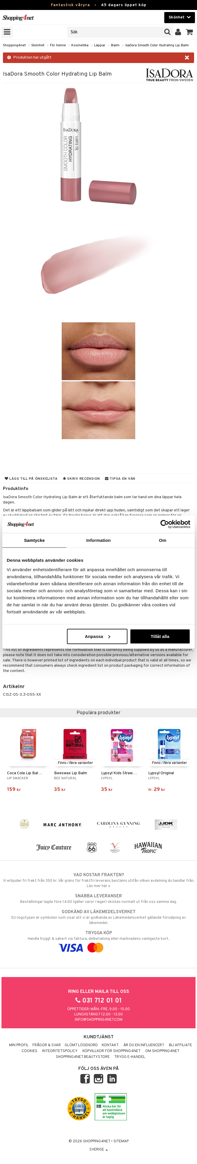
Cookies (29, 1051)
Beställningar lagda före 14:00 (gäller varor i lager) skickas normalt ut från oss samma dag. (98, 898)
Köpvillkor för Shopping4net (111, 1051)
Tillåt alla (160, 636)
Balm (115, 45)
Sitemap (121, 1141)
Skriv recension (81, 479)
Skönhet (37, 45)
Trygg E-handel (129, 1057)
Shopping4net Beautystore (83, 1057)
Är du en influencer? (143, 1045)
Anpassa (97, 636)
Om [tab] (162, 540)
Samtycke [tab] (34, 540)
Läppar (100, 45)
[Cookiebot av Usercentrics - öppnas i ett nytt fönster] (164, 524)
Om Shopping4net (162, 1051)
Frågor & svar (46, 1045)
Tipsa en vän (120, 479)
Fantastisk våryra (70, 5)
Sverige (98, 1149)
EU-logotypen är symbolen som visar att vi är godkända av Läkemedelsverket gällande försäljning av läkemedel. (98, 917)
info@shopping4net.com (98, 1019)
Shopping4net (14, 45)
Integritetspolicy (60, 1051)
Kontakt (110, 1045)
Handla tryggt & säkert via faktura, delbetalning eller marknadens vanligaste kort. (98, 940)
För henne (58, 45)
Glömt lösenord (81, 1045)
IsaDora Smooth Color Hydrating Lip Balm (157, 45)
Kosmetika (80, 45)
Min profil (19, 1045)
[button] (190, 32)
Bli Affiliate (180, 1045)
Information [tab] (98, 540)
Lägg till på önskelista (31, 479)
